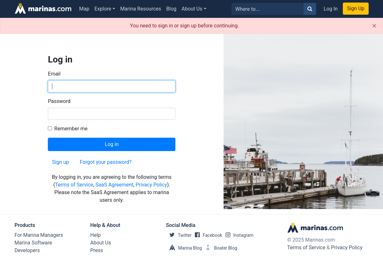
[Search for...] (268, 9)
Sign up (60, 162)
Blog (171, 9)
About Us (191, 9)
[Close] (374, 25)
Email (54, 74)
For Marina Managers (39, 235)
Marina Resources (140, 9)
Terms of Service (74, 185)
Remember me (70, 129)
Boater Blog (219, 248)
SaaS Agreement (114, 185)
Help (95, 235)
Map (84, 9)
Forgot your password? (105, 162)
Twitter (179, 235)
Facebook (207, 235)
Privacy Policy (151, 185)
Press (96, 250)
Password (59, 101)
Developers (27, 250)
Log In (331, 9)
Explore (102, 9)
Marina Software (33, 243)
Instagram (238, 235)
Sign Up (356, 8)
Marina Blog (184, 248)
